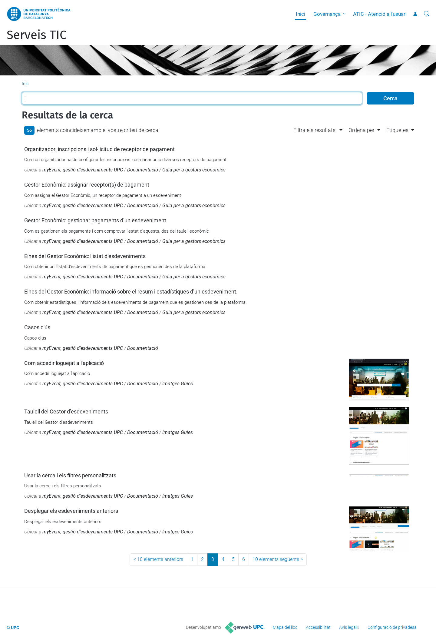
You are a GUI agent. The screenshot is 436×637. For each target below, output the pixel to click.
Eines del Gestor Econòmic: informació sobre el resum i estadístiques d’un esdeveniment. (131, 291)
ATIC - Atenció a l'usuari (380, 14)
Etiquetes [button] (397, 130)
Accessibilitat (318, 627)
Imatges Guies (177, 384)
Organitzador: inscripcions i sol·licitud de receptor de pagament (99, 149)
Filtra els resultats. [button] (315, 130)
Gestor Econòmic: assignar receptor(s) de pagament (86, 184)
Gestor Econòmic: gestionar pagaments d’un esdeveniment (95, 220)
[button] (346, 13)
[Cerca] (426, 13)
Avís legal (348, 627)
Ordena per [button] (361, 130)
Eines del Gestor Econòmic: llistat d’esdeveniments (85, 256)
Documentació (142, 170)
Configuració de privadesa (392, 627)
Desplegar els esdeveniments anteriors (71, 511)
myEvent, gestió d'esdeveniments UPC (82, 170)
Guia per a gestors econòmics (194, 170)
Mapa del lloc (285, 627)
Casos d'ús (37, 327)
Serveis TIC (36, 35)
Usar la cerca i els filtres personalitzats (70, 475)
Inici (300, 14)
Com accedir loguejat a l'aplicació (64, 363)
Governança (327, 14)
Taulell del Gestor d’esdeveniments (66, 411)
